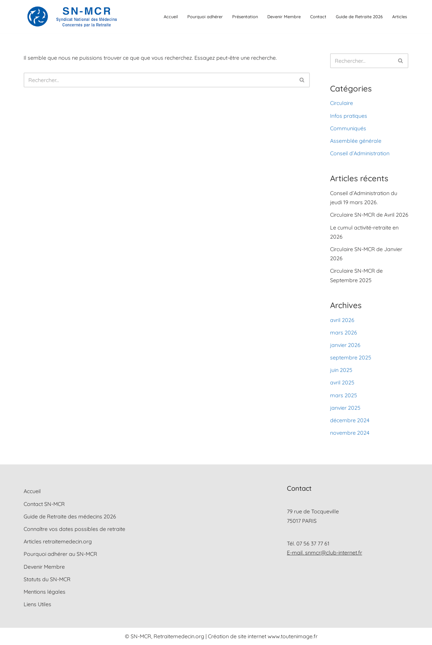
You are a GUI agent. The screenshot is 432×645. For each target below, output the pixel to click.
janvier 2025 (345, 407)
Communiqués (348, 128)
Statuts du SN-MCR (47, 579)
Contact (318, 16)
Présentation (245, 16)
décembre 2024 (349, 420)
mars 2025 (343, 395)
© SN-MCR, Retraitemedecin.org (165, 636)
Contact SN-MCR (44, 504)
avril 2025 (342, 382)
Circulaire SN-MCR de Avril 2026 (369, 214)
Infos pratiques (348, 115)
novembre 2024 (349, 432)
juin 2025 (341, 370)
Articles (399, 16)
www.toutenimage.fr (293, 636)
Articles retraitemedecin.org (58, 541)
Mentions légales (44, 591)
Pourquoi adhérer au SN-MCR (60, 553)
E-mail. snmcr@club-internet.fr (324, 552)
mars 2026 (343, 332)
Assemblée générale (355, 140)
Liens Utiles (37, 604)
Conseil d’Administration (359, 153)
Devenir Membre (284, 16)
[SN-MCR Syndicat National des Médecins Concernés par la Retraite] (71, 16)
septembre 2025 (350, 357)
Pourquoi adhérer (205, 16)
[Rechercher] (159, 80)
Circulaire (341, 103)
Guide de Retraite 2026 (359, 16)
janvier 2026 (345, 345)
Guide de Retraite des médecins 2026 (70, 516)
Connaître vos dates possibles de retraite (74, 529)
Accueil (171, 16)
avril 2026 (342, 320)
